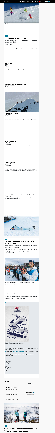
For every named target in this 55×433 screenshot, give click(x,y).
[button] (19, 1)
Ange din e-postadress (30, 383)
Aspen (7, 215)
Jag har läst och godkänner (30, 392)
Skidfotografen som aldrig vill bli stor (12, 399)
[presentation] (30, 388)
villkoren (34, 392)
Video (15, 215)
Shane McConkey (12, 215)
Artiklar (5, 215)
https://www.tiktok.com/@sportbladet (18, 351)
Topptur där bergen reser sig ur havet (11, 389)
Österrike (9, 215)
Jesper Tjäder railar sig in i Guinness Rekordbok (11, 290)
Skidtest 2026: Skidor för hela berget (11, 394)
